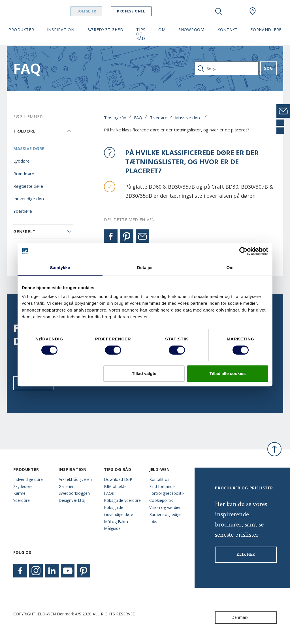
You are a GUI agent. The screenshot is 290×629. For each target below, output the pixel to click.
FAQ (138, 117)
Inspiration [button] (60, 29)
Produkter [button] (21, 29)
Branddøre (23, 173)
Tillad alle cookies (227, 373)
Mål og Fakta (116, 521)
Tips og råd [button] (141, 34)
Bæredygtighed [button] (105, 29)
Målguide (112, 528)
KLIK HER (245, 554)
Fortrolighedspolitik (166, 493)
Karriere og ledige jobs (165, 518)
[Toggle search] (218, 11)
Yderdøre (22, 211)
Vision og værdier (165, 507)
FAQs (109, 493)
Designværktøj (72, 500)
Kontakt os (159, 479)
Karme (19, 493)
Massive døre (188, 117)
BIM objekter (116, 486)
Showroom (191, 29)
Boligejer (100, 11)
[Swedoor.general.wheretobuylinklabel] (252, 11)
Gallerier (66, 486)
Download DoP (118, 479)
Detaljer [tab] (145, 267)
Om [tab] (229, 267)
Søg (268, 68)
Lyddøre (21, 161)
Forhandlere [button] (266, 29)
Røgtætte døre (28, 186)
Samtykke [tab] (60, 267)
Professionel (145, 11)
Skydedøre (23, 486)
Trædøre (158, 117)
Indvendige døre (29, 198)
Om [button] (161, 29)
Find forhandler (163, 486)
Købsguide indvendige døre (118, 511)
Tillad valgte (144, 373)
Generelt (24, 231)
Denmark (233, 617)
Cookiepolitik (161, 500)
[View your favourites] (235, 11)
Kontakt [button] (227, 29)
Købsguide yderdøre (122, 500)
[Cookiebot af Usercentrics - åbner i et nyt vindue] (243, 251)
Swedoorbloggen (74, 493)
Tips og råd (115, 117)
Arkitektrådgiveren (75, 479)
